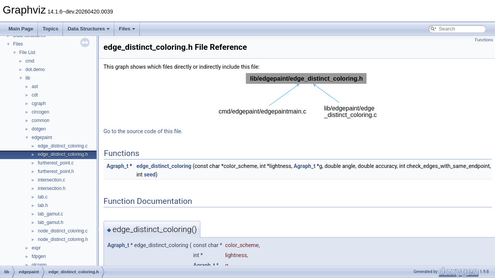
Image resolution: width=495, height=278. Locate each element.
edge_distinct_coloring (163, 166)
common (40, 120)
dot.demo (35, 69)
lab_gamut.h (50, 222)
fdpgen (39, 256)
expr (36, 248)
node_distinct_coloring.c (63, 231)
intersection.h (51, 188)
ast (35, 86)
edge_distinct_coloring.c (63, 146)
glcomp (39, 265)
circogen (40, 112)
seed (150, 174)
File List (27, 52)
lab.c (42, 197)
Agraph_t (117, 166)
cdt (35, 95)
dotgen (39, 129)
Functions (484, 39)
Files (127, 29)
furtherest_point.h (56, 171)
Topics (50, 29)
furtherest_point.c (56, 163)
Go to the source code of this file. (143, 131)
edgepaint (42, 137)
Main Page (20, 29)
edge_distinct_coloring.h (63, 154)
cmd (29, 61)
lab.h (43, 205)
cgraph (39, 103)
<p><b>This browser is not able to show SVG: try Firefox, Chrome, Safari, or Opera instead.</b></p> (297, 96)
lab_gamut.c (50, 214)
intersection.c (51, 180)
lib (27, 78)
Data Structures (89, 29)
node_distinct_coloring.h (63, 239)
